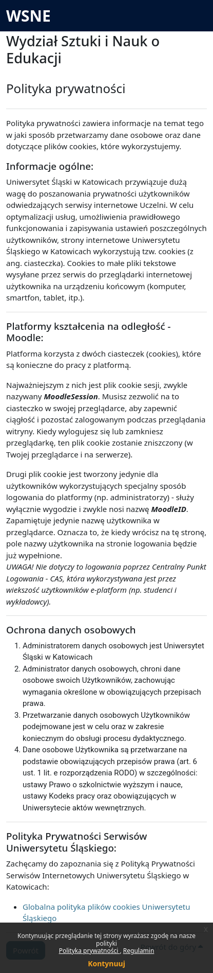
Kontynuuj (106, 963)
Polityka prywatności (89, 950)
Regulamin (138, 950)
